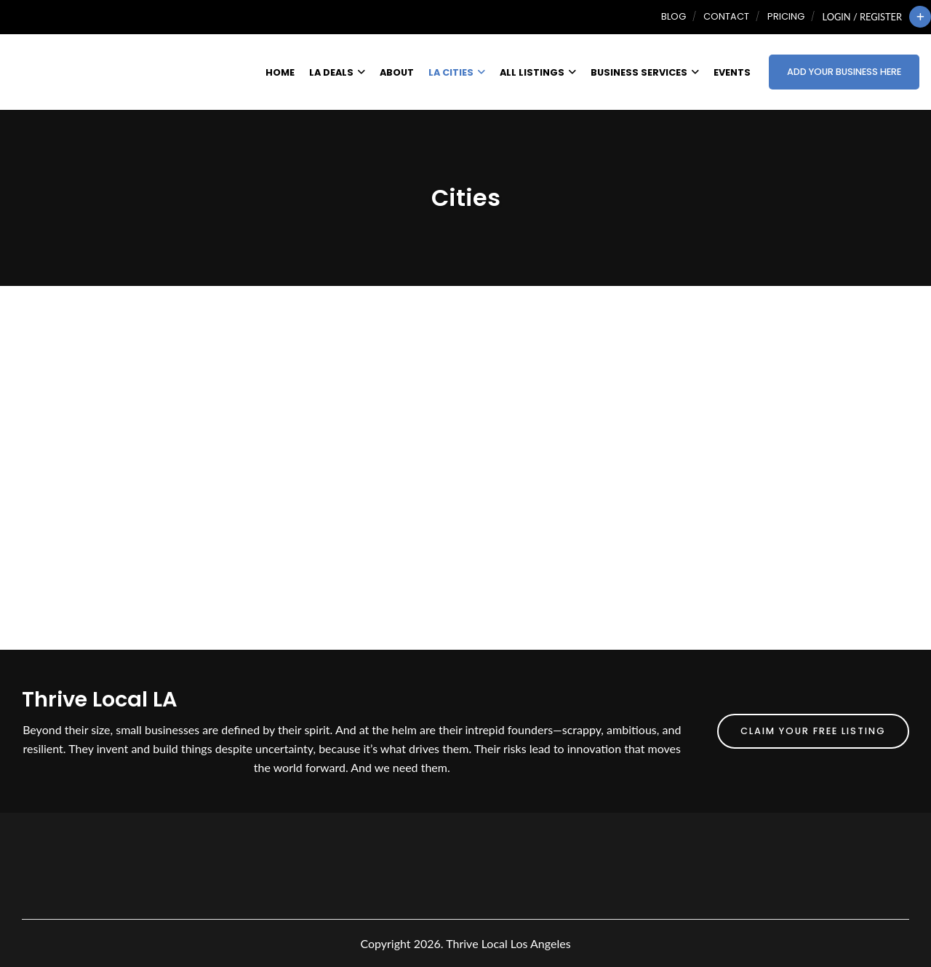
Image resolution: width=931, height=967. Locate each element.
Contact (726, 16)
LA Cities (456, 72)
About (397, 72)
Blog (673, 16)
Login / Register (862, 17)
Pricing (785, 16)
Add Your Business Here (844, 71)
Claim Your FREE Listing (813, 731)
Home (280, 72)
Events (732, 72)
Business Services (645, 72)
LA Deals (337, 72)
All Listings (538, 72)
